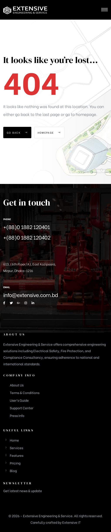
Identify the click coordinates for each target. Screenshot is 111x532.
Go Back (17, 132)
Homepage (49, 132)
